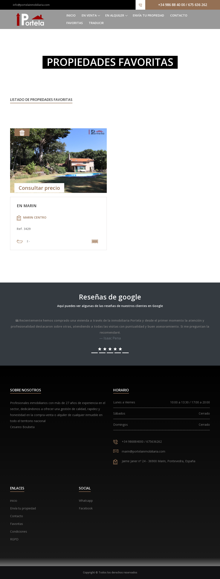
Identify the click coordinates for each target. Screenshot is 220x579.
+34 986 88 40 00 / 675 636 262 (182, 4)
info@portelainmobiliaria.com (31, 5)
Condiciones (18, 531)
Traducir (96, 23)
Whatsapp (86, 500)
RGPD (14, 539)
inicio (13, 500)
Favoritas (74, 23)
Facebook (86, 508)
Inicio (71, 15)
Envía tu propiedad (148, 15)
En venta (89, 15)
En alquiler (114, 15)
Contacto (178, 15)
